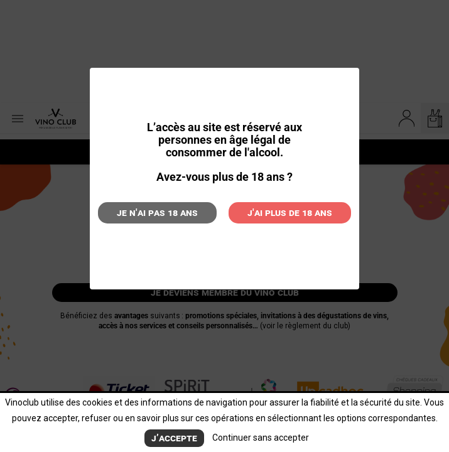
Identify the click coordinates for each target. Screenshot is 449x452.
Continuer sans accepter (260, 438)
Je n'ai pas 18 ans (157, 212)
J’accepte (174, 438)
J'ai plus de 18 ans (289, 212)
